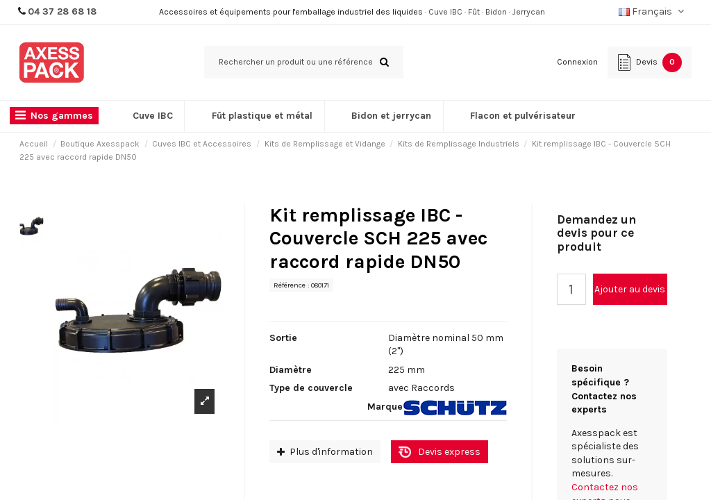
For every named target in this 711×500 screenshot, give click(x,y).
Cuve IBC (445, 12)
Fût (474, 12)
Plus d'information (325, 452)
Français (653, 11)
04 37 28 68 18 (62, 11)
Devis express (449, 452)
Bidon (496, 12)
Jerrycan (528, 12)
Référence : (291, 285)
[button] (58, 116)
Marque (385, 406)
